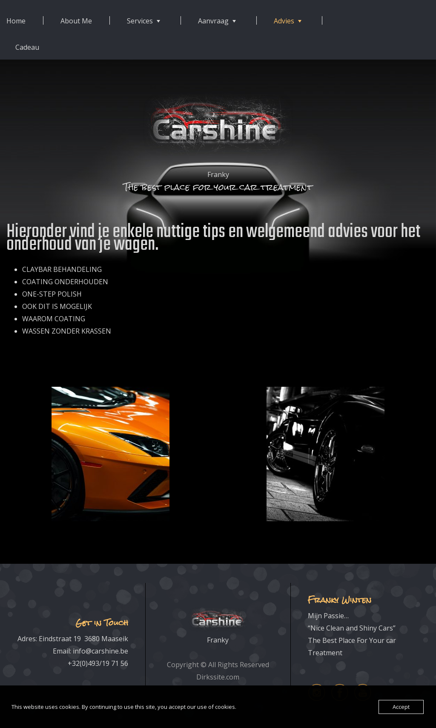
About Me (76, 21)
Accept (401, 707)
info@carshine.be (100, 651)
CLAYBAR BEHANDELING (62, 269)
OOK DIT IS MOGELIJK (57, 306)
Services (140, 21)
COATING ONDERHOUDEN (65, 281)
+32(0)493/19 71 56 (98, 663)
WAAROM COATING (53, 318)
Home (16, 21)
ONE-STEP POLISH (52, 294)
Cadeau (27, 47)
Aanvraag (213, 21)
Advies (284, 21)
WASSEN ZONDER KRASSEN (66, 331)
